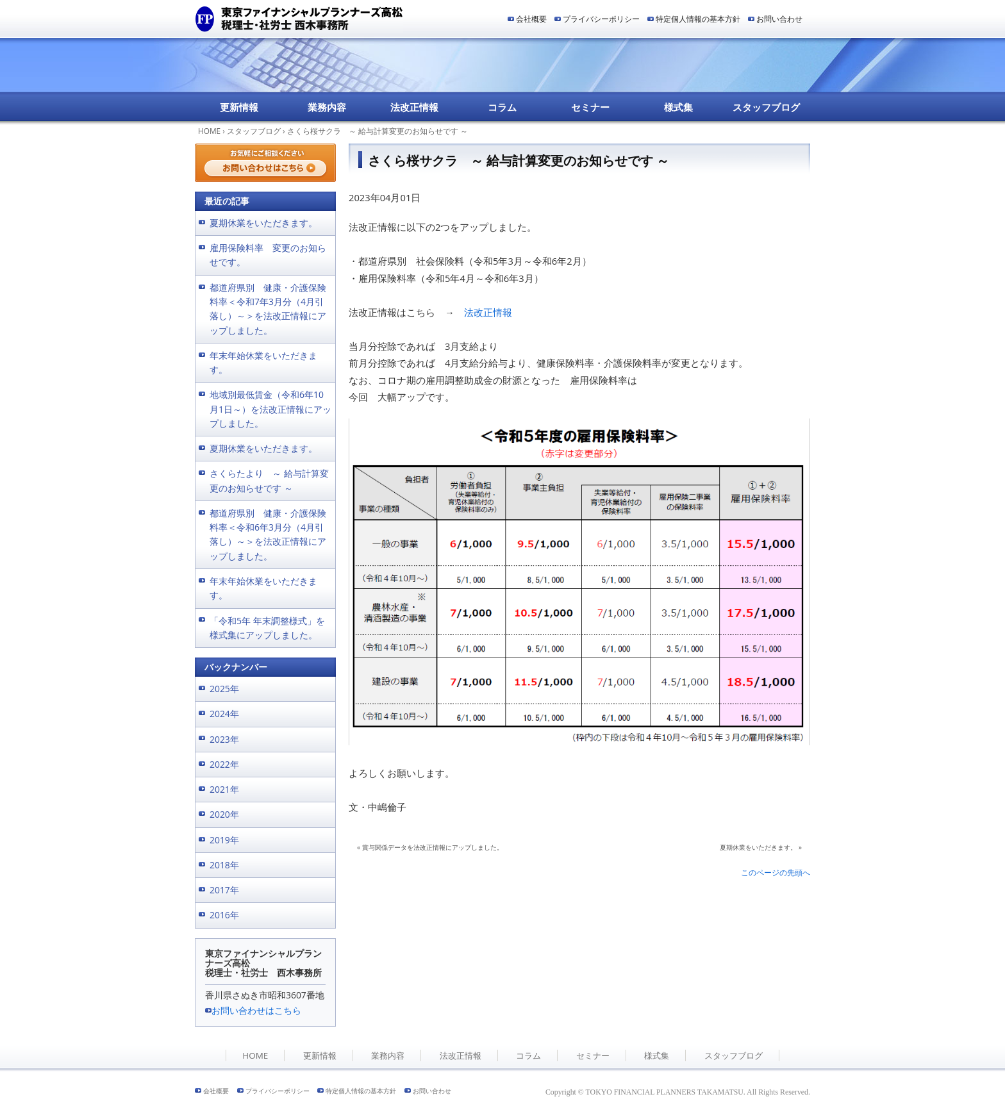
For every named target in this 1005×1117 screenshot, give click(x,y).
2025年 (224, 689)
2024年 (224, 713)
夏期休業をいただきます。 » (761, 847)
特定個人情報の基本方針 (698, 18)
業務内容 (327, 107)
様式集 (678, 107)
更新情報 (239, 107)
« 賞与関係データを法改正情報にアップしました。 (430, 847)
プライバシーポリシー (601, 18)
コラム (502, 107)
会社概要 (531, 18)
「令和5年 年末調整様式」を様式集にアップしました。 (267, 628)
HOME (209, 131)
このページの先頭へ (775, 872)
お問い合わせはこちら (256, 1010)
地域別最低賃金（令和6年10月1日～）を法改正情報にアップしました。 (270, 408)
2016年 (224, 915)
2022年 (224, 764)
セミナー (590, 107)
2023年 (224, 739)
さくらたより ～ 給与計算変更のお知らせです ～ (269, 480)
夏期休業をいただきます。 (263, 223)
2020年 (224, 814)
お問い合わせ (779, 18)
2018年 (224, 865)
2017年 (224, 890)
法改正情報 (414, 107)
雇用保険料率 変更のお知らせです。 (268, 255)
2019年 (224, 840)
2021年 (224, 789)
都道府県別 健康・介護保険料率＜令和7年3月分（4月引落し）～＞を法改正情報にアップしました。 (268, 308)
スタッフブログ (766, 107)
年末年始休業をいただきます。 (263, 362)
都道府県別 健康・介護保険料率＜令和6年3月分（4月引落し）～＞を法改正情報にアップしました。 (268, 534)
